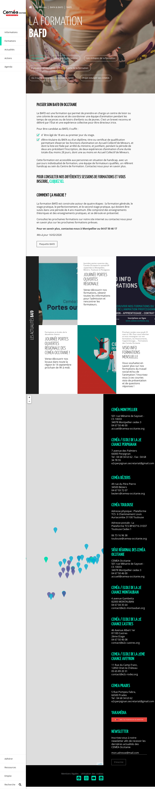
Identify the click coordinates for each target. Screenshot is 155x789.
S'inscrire (118, 762)
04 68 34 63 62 (124, 457)
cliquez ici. (56, 181)
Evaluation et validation (43, 68)
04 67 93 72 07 (119, 490)
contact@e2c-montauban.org (128, 608)
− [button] (29, 401)
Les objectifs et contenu (66, 58)
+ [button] (29, 397)
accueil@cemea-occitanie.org (128, 428)
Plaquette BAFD (47, 244)
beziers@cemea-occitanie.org (128, 493)
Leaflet (100, 764)
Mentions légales (70, 773)
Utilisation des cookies (92, 773)
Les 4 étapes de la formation (101, 58)
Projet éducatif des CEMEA (95, 77)
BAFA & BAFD (56, 7)
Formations (41, 7)
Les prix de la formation (76, 68)
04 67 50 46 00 (119, 425)
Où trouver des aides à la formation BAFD (52, 77)
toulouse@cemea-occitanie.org (129, 538)
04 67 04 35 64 (119, 605)
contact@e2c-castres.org (125, 642)
